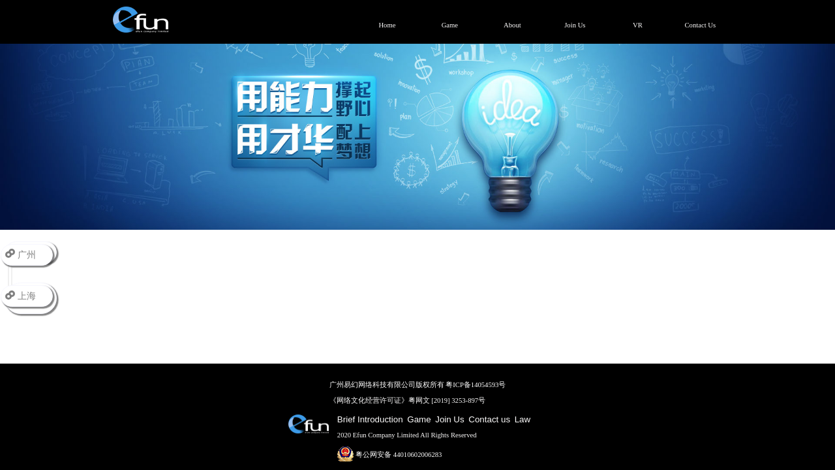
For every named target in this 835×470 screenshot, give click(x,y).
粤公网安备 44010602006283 (389, 454)
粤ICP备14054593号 (476, 384)
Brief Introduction (370, 419)
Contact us (489, 419)
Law (522, 419)
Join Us (449, 419)
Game (419, 419)
